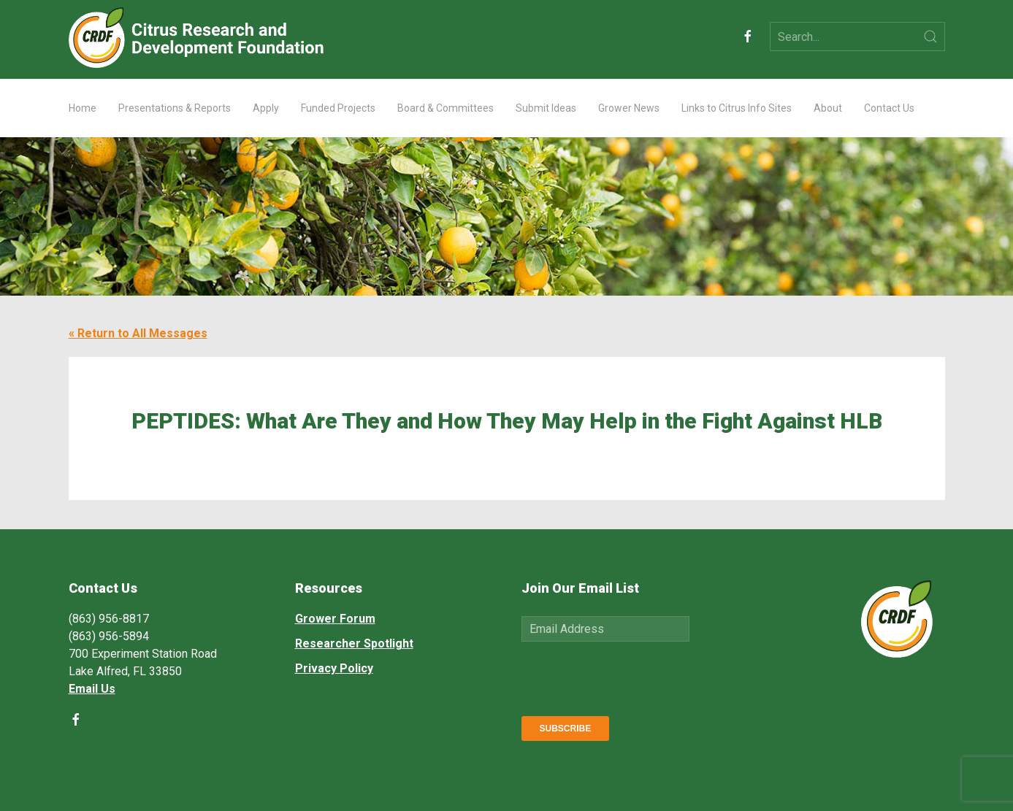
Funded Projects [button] (338, 108)
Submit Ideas (546, 108)
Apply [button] (266, 108)
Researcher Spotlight (354, 643)
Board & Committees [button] (445, 108)
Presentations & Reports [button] (174, 108)
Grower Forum (335, 619)
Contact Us (889, 108)
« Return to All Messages (138, 333)
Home (82, 108)
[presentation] (632, 675)
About (828, 108)
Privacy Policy (334, 668)
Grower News (629, 108)
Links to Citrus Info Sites (736, 108)
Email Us (92, 689)
